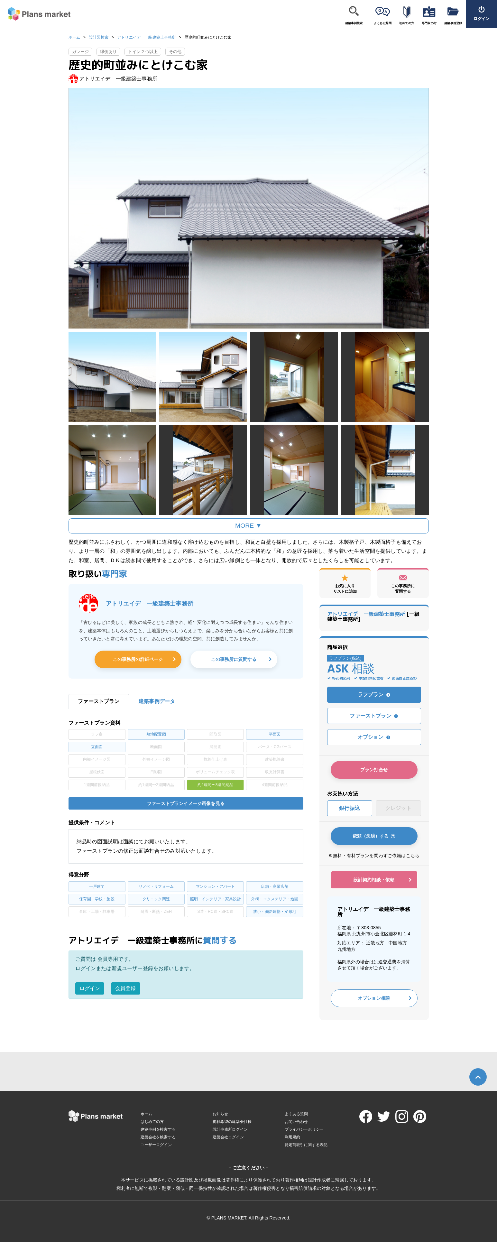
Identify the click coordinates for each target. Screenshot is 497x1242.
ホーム (74, 37)
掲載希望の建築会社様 (232, 1121)
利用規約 (292, 1137)
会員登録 (125, 988)
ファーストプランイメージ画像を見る (186, 803)
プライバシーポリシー (304, 1129)
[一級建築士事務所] (373, 616)
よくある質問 (382, 23)
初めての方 (406, 23)
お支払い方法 (342, 793)
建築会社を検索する (158, 1137)
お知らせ (220, 1114)
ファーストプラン (374, 715)
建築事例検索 (354, 23)
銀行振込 (349, 808)
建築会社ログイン (228, 1137)
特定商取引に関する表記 (306, 1145)
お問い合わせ (296, 1121)
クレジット (398, 808)
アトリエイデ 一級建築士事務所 (146, 37)
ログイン (89, 988)
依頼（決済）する (374, 836)
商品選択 (337, 647)
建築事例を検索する (158, 1129)
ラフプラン (374, 694)
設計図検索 (98, 37)
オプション (374, 737)
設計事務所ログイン (230, 1129)
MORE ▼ (248, 525)
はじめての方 (152, 1121)
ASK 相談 (351, 669)
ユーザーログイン (156, 1145)
